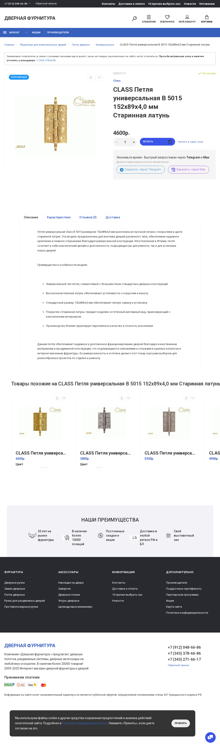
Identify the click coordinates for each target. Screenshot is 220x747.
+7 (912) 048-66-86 (16, 3)
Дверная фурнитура (29, 19)
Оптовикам (207, 3)
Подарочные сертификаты (184, 622)
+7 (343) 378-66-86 (45, 67)
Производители (58, 34)
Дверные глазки (69, 628)
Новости (190, 3)
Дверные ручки (14, 616)
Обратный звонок (48, 3)
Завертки (64, 622)
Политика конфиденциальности (187, 646)
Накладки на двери (71, 616)
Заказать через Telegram (140, 176)
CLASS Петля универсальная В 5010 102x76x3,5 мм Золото (41, 486)
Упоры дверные (68, 634)
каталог (11, 34)
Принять (179, 723)
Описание (31, 224)
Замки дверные (14, 622)
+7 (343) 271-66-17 (184, 693)
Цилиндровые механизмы (75, 640)
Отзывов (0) (88, 224)
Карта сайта (174, 640)
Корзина (206, 19)
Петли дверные (14, 628)
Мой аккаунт (187, 19)
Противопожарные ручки (21, 640)
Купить (157, 149)
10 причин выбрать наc (164, 3)
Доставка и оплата (131, 3)
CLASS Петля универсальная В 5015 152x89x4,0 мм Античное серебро (170, 486)
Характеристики (58, 224)
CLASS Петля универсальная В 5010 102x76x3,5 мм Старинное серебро (105, 486)
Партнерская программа (182, 628)
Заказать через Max (188, 176)
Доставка (112, 224)
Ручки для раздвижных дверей (24, 634)
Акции (36, 34)
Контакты (108, 3)
